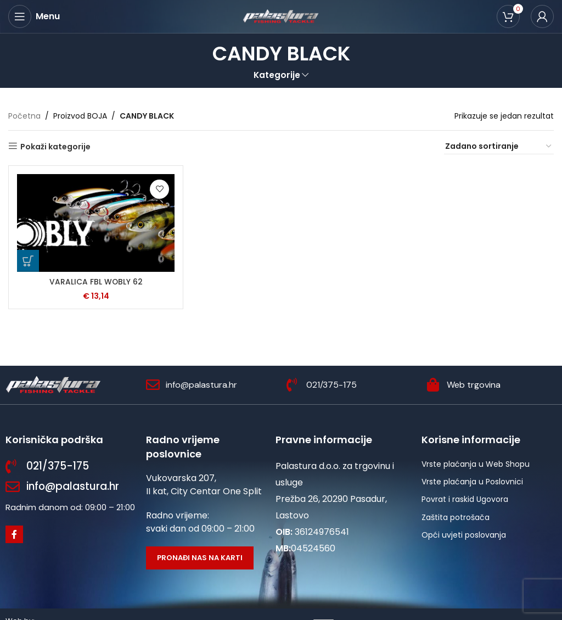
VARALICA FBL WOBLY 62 (96, 281)
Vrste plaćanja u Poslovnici (472, 481)
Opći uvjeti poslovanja (464, 534)
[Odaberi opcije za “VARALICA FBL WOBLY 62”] (28, 260)
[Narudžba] (499, 146)
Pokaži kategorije (55, 146)
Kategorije (277, 75)
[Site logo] (281, 15)
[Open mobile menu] (34, 16)
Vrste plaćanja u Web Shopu (476, 464)
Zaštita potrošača (456, 517)
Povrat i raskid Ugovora (465, 499)
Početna (24, 115)
